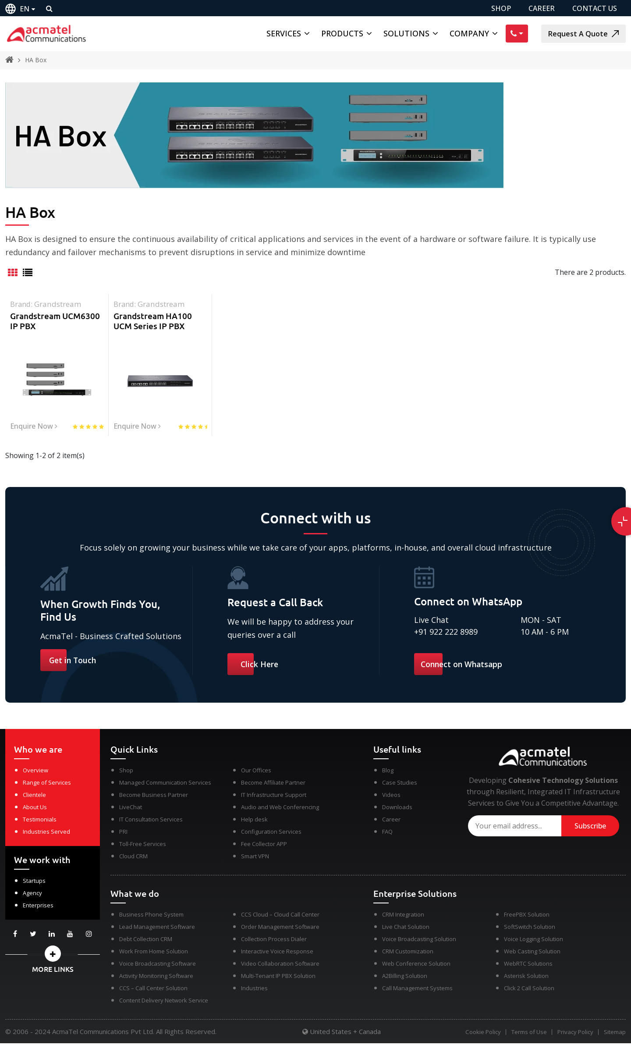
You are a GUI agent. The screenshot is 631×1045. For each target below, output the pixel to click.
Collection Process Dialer (274, 941)
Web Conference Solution (416, 965)
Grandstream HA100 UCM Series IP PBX (152, 321)
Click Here (260, 665)
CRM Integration (403, 916)
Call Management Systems (417, 990)
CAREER (541, 8)
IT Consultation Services (151, 821)
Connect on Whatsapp (463, 665)
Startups (34, 882)
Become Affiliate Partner (273, 784)
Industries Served (46, 833)
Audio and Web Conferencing (280, 809)
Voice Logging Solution (533, 941)
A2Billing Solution (404, 977)
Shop (126, 772)
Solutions (406, 33)
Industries (254, 990)
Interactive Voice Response (277, 953)
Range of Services (47, 784)
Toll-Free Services (142, 846)
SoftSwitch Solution (529, 928)
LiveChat (130, 809)
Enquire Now (33, 427)
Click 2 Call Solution (529, 990)
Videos (391, 796)
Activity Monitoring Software (156, 977)
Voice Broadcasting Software (157, 965)
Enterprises (38, 907)
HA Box (35, 60)
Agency (32, 895)
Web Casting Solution (532, 953)
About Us (35, 809)
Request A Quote (583, 34)
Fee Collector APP (264, 846)
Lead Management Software (157, 928)
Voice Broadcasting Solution (419, 941)
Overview (35, 772)
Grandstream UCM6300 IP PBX (55, 321)
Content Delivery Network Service (163, 1002)
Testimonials (40, 821)
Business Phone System (151, 916)
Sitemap (615, 1034)
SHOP (501, 8)
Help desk (254, 821)
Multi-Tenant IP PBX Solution (278, 977)
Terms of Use (525, 1034)
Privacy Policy (574, 1034)
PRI (123, 833)
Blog (387, 772)
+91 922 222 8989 (446, 633)
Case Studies (399, 784)
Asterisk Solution (526, 977)
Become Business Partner (153, 796)
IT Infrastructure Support (273, 796)
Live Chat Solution (405, 928)
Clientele (34, 796)
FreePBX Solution (526, 916)
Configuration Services (271, 833)
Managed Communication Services (165, 784)
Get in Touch (73, 661)
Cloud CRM (133, 858)
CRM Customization (407, 953)
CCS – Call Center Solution (153, 990)
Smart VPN (255, 858)
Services (283, 33)
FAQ (387, 833)
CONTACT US (594, 8)
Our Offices (256, 772)
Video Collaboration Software (280, 965)
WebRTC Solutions (528, 965)
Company (469, 33)
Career (391, 821)
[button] (52, 955)
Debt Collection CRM (145, 941)
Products (342, 33)
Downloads (397, 809)
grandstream (58, 304)
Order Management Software (280, 928)
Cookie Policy (478, 1034)
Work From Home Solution (153, 953)
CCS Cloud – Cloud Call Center (280, 916)
